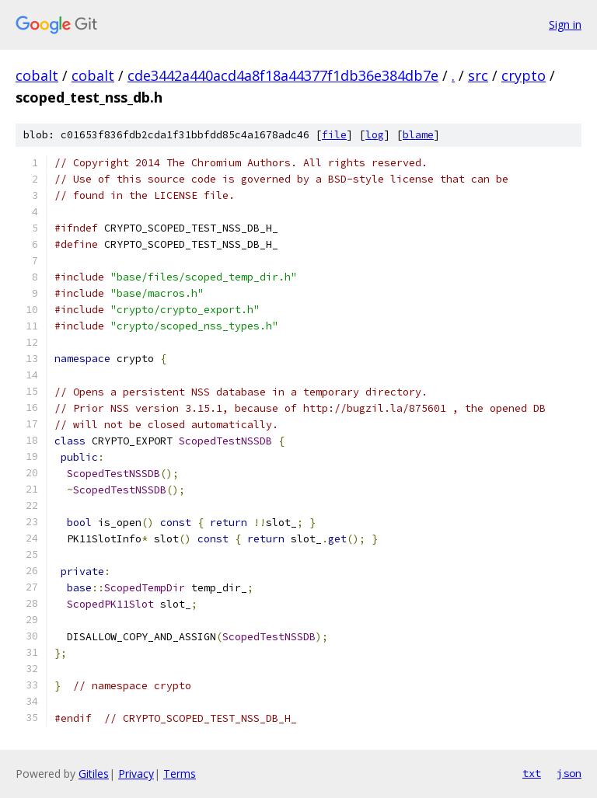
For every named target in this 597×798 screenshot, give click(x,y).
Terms (179, 773)
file (334, 134)
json (569, 773)
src (478, 75)
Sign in (565, 24)
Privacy (136, 773)
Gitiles (94, 773)
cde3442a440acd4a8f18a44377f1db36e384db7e (282, 75)
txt (531, 773)
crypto (523, 75)
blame (418, 134)
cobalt (37, 75)
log (374, 134)
